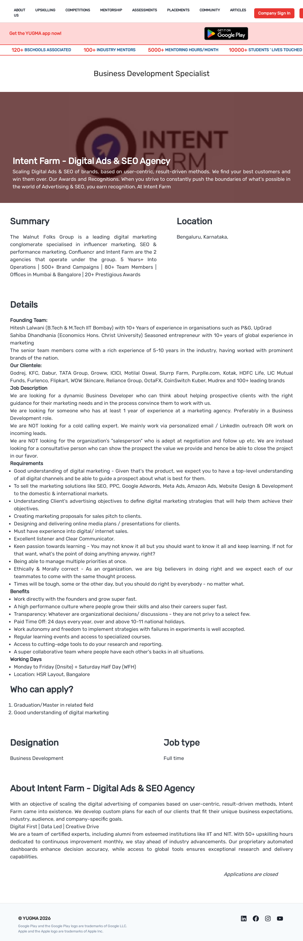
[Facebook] (256, 918)
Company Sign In (274, 13)
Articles (238, 10)
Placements (178, 10)
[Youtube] (280, 918)
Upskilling (45, 10)
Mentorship (111, 10)
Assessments (144, 10)
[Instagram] (268, 918)
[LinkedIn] (244, 918)
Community (210, 10)
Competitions (77, 10)
